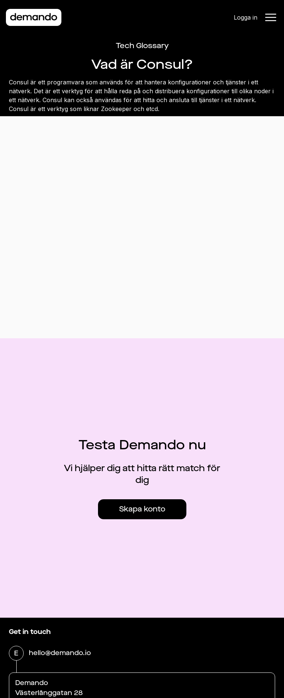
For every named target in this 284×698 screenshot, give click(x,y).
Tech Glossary (142, 46)
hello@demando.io (60, 653)
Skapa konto (142, 509)
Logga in (245, 17)
